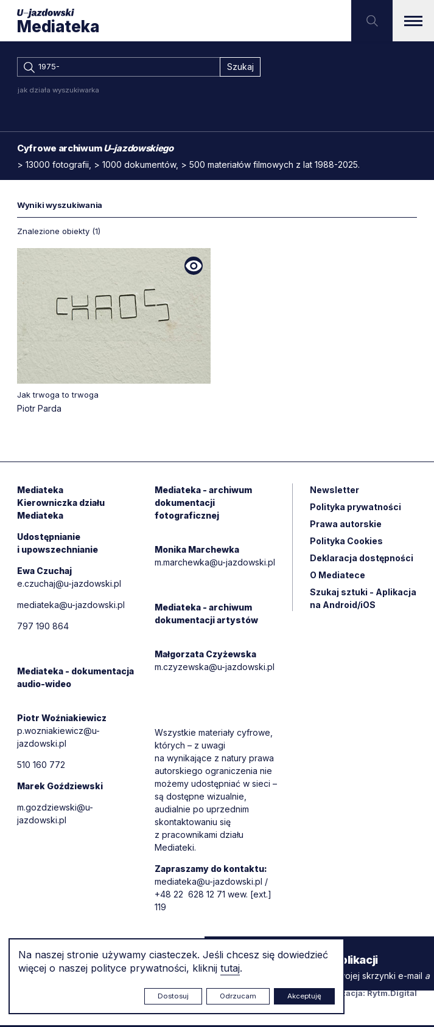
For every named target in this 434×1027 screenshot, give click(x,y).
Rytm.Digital (392, 995)
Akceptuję (304, 996)
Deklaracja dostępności (361, 559)
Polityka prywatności (355, 508)
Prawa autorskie (346, 525)
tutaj (230, 968)
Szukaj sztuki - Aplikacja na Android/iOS (363, 599)
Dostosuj (173, 996)
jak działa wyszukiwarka (58, 91)
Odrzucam (238, 996)
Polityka (346, 542)
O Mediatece (337, 576)
